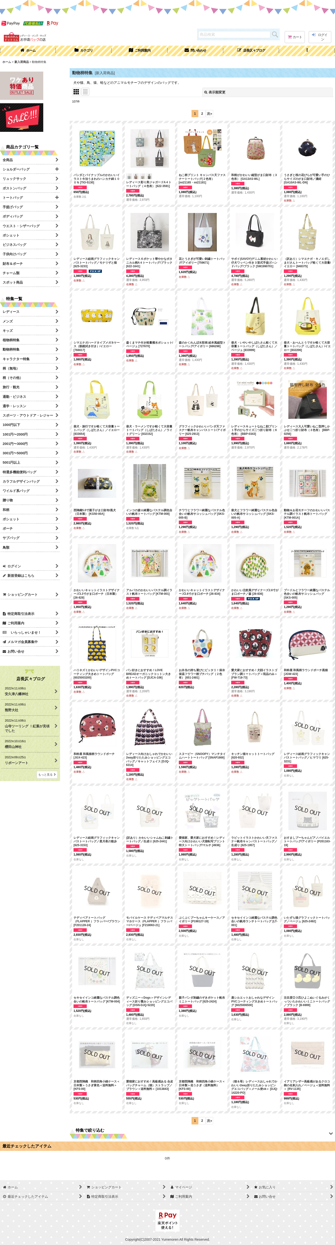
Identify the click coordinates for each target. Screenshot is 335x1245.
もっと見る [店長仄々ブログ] (47, 774)
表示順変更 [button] (214, 92)
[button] (307, 51)
